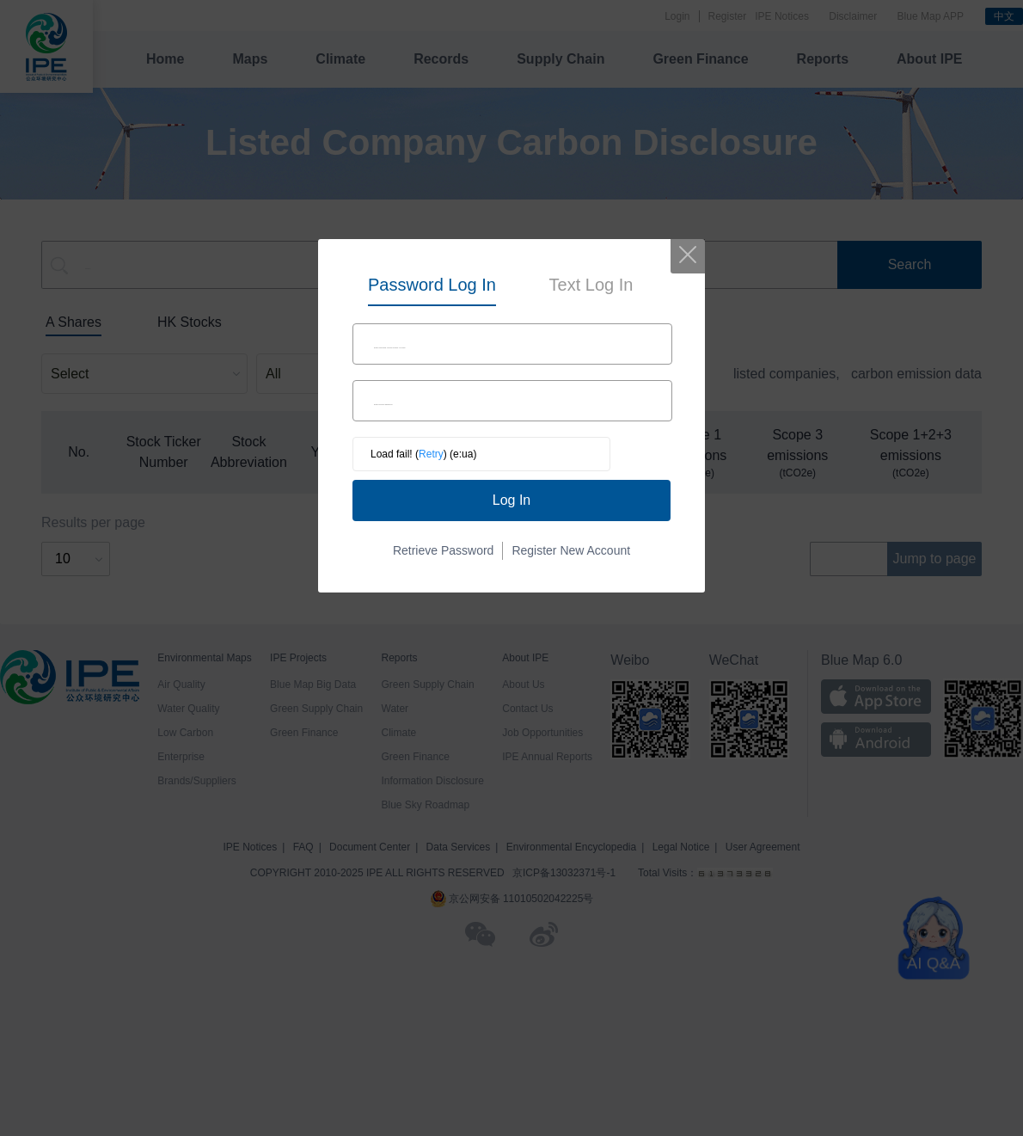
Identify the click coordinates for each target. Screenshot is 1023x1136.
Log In (511, 500)
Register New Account (571, 550)
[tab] (432, 286)
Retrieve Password (443, 550)
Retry (431, 454)
